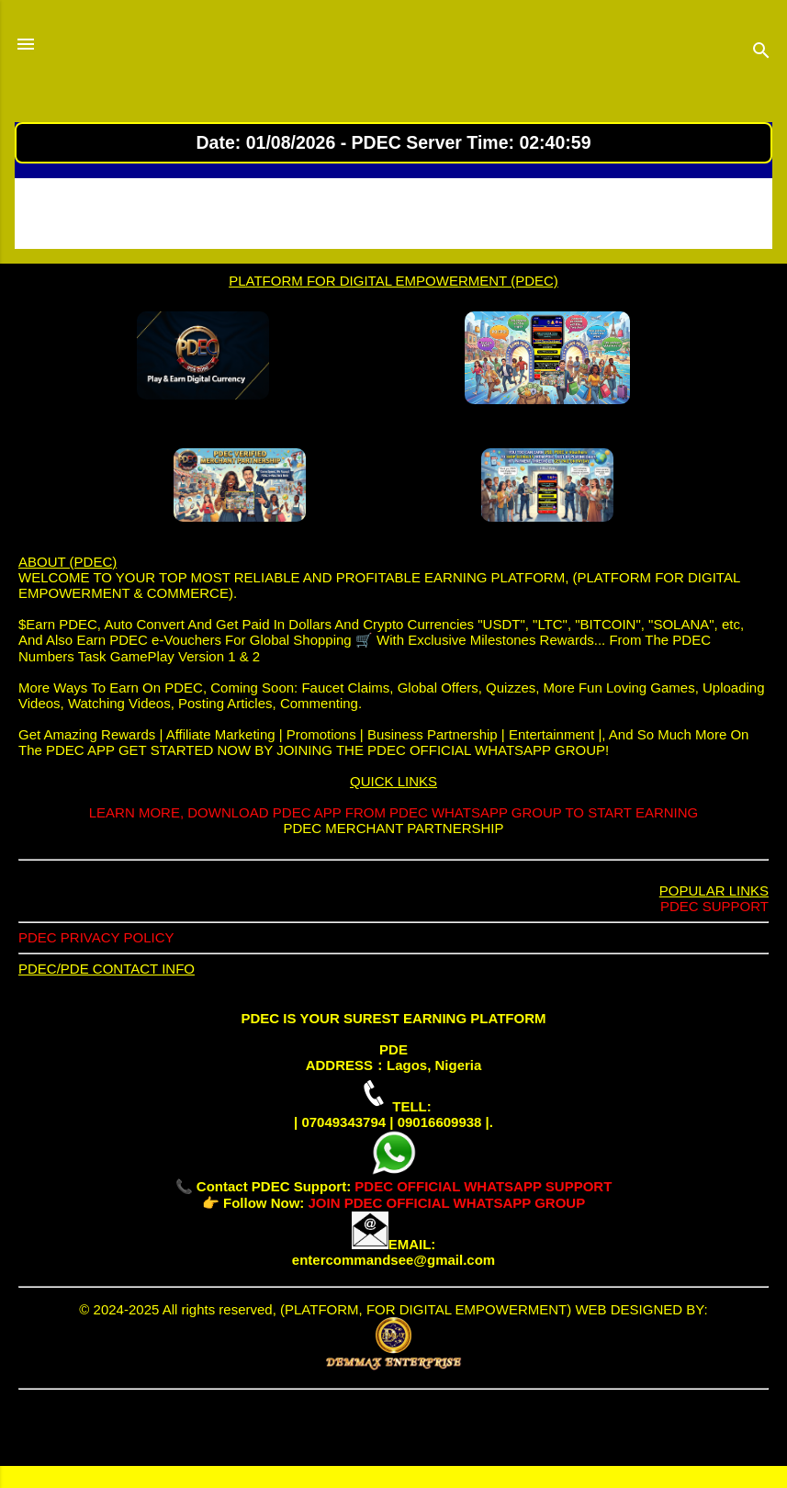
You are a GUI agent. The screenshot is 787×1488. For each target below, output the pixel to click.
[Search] (761, 53)
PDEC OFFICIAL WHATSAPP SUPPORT (483, 1186)
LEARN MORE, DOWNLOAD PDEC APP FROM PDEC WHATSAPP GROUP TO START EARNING (393, 812)
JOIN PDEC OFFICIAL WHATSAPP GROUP (446, 1203)
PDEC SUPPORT (714, 906)
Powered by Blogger (393, 1430)
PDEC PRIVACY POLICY (96, 937)
